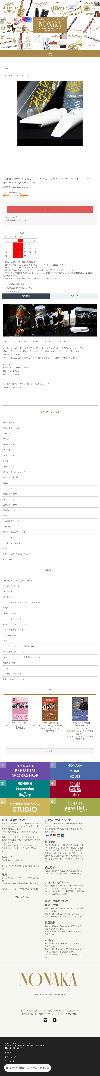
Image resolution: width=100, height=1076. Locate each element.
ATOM (75, 1014)
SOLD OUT (50, 209)
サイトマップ (9, 1061)
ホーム (7, 69)
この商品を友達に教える (14, 284)
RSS (69, 1014)
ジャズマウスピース (21, 75)
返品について (11, 217)
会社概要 (8, 1053)
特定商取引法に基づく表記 (17, 220)
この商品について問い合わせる (17, 288)
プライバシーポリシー (56, 1014)
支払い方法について (37, 1011)
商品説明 (26, 296)
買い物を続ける (11, 291)
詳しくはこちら (21, 897)
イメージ (74, 296)
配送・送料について (56, 1011)
